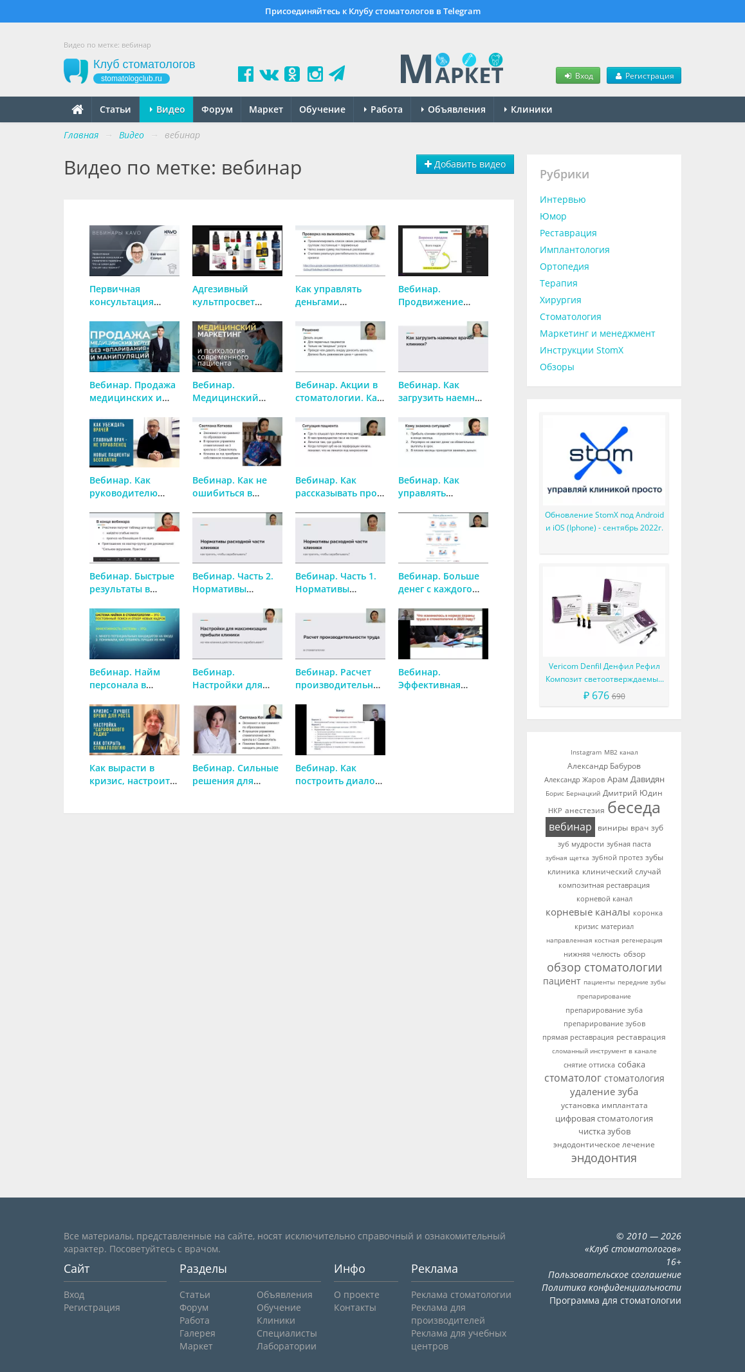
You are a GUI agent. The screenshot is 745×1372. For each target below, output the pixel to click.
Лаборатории (287, 1346)
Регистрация (644, 75)
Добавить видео (465, 164)
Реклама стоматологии (461, 1294)
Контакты (355, 1307)
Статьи (115, 109)
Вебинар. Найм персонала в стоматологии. (124, 685)
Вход (578, 75)
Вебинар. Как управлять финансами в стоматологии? (433, 499)
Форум (217, 109)
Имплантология (575, 249)
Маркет (266, 109)
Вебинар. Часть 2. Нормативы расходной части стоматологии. (232, 595)
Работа (383, 109)
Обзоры (557, 367)
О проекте (357, 1294)
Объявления (453, 109)
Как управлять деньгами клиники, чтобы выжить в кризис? (336, 308)
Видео (167, 109)
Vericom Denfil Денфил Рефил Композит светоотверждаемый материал (604, 673)
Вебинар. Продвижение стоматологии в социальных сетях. (441, 308)
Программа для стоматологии (615, 1300)
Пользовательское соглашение (614, 1274)
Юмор (553, 216)
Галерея (197, 1333)
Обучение (322, 109)
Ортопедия (564, 266)
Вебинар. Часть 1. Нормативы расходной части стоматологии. (335, 595)
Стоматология (571, 316)
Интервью (563, 199)
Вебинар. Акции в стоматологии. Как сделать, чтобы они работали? (338, 404)
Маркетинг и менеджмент (598, 333)
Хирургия (561, 300)
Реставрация (568, 233)
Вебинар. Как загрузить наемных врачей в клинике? (442, 398)
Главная (81, 135)
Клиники (528, 109)
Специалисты (287, 1333)
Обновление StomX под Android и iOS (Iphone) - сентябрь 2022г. (604, 521)
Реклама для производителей (448, 1313)
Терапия (559, 283)
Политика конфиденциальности (611, 1287)
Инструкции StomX (581, 350)
